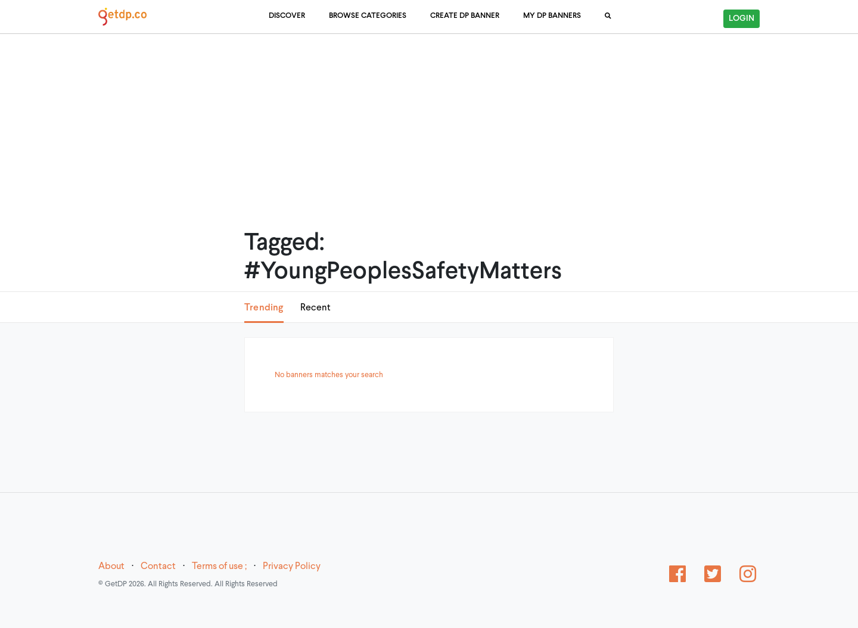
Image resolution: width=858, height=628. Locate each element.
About (111, 566)
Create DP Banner (464, 16)
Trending (264, 307)
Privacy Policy (292, 566)
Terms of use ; (219, 566)
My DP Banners (552, 16)
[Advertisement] (429, 116)
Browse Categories (367, 16)
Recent (315, 308)
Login (741, 19)
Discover (287, 16)
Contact (158, 566)
